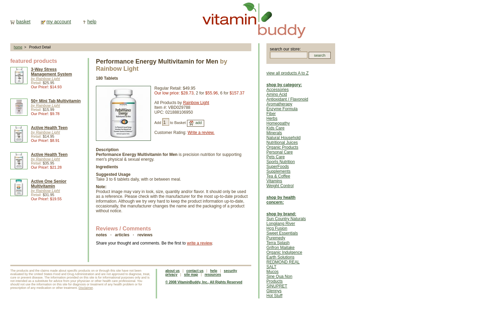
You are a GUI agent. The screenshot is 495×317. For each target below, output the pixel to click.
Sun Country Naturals (286, 218)
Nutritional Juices (282, 142)
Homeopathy (278, 123)
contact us (195, 271)
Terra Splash (277, 242)
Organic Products (282, 147)
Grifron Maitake (280, 247)
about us (172, 271)
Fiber (271, 113)
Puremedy (275, 238)
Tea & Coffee (278, 176)
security (230, 271)
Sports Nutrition (280, 161)
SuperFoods (277, 166)
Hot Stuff (274, 295)
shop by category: (284, 84)
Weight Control (280, 185)
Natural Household (283, 137)
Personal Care (279, 152)
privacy (171, 274)
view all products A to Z (287, 73)
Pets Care (275, 157)
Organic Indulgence (284, 252)
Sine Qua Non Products (279, 279)
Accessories (277, 89)
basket (23, 21)
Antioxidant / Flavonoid (287, 99)
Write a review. (201, 132)
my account (58, 21)
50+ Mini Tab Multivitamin (56, 101)
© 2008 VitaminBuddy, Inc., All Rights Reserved (203, 282)
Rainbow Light (196, 102)
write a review (199, 243)
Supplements (278, 171)
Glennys (274, 290)
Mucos (272, 271)
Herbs (271, 118)
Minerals (274, 133)
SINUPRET (276, 286)
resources (213, 274)
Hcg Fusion (276, 228)
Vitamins (274, 181)
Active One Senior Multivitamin (48, 184)
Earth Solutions (280, 257)
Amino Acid (276, 94)
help (91, 21)
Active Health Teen (49, 127)
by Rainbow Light (45, 79)
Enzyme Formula (282, 108)
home (18, 47)
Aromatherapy (279, 104)
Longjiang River (280, 223)
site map (191, 274)
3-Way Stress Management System (51, 72)
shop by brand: (281, 214)
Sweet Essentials (282, 233)
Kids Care (275, 128)
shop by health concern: (281, 200)
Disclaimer (86, 288)
